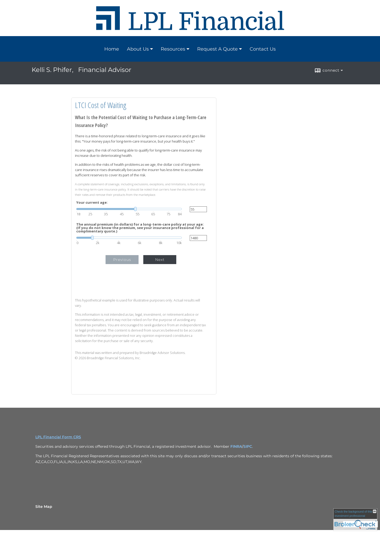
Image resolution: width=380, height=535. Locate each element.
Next (160, 259)
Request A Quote (217, 49)
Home (111, 49)
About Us (138, 49)
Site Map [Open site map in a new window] (43, 506)
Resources (173, 49)
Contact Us (263, 49)
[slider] (129, 209)
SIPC (247, 446)
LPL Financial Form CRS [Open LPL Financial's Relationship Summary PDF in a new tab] (58, 437)
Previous (122, 259)
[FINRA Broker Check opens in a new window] (355, 519)
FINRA (236, 446)
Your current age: (92, 202)
